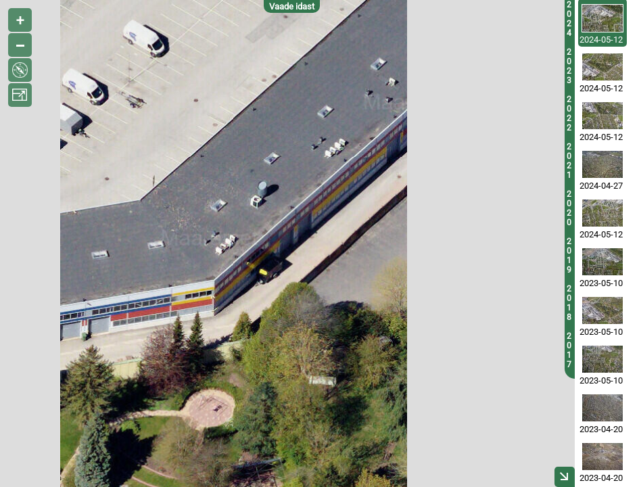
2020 (569, 208)
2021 (569, 161)
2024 (569, 19)
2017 (569, 350)
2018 (569, 303)
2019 (569, 256)
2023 (569, 66)
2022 (569, 114)
